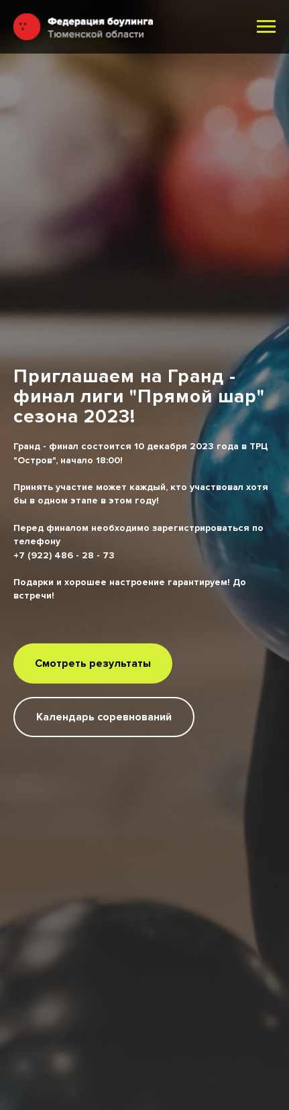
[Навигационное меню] (266, 26)
